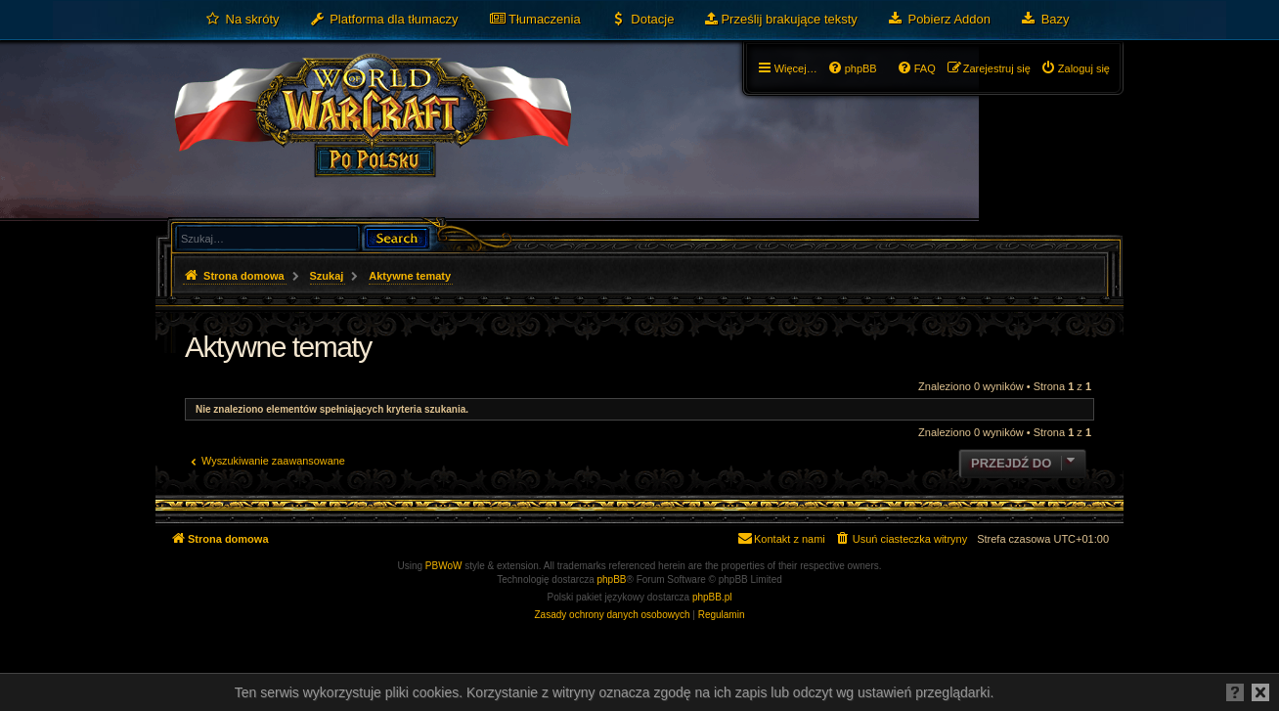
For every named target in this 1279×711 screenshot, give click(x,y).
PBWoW (444, 565)
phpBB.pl (712, 597)
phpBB (612, 579)
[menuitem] (242, 19)
